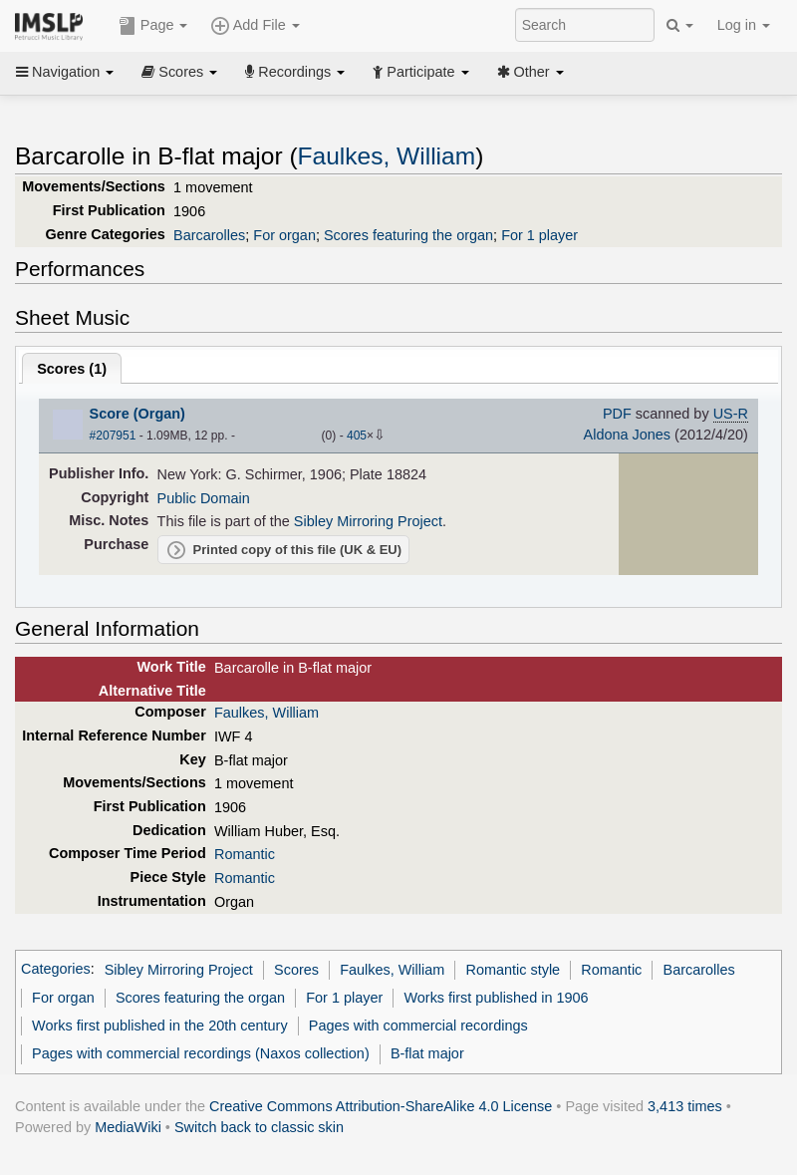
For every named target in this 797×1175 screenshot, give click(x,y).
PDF (617, 414)
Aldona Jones (627, 434)
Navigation (65, 72)
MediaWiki (128, 1127)
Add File (255, 26)
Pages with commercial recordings (418, 1025)
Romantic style (512, 970)
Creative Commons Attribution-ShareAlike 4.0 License (380, 1106)
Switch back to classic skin (259, 1127)
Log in (743, 25)
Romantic (244, 854)
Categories (56, 970)
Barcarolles (209, 235)
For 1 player (539, 235)
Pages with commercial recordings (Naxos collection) (201, 1053)
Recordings (295, 72)
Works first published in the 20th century (160, 1025)
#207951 (113, 435)
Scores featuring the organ (408, 235)
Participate (420, 72)
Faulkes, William (387, 156)
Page (153, 26)
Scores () (72, 369)
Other (530, 72)
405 (357, 435)
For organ (284, 235)
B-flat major (427, 1053)
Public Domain (203, 498)
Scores (179, 72)
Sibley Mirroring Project (368, 521)
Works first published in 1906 (495, 998)
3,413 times (685, 1106)
